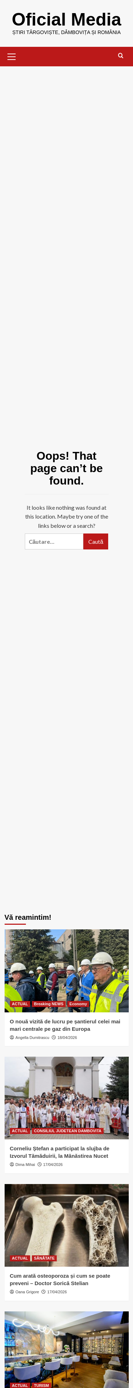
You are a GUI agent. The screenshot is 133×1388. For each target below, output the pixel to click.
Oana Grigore (27, 1292)
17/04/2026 (53, 1164)
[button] (12, 56)
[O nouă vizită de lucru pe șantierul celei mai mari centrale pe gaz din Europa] (67, 970)
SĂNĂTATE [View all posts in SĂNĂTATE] (44, 1258)
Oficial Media (66, 19)
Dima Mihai (25, 1164)
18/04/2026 (67, 1037)
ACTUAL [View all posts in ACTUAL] (20, 1004)
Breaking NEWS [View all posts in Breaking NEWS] (48, 1004)
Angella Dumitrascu (32, 1037)
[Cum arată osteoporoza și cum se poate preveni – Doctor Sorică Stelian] (67, 1225)
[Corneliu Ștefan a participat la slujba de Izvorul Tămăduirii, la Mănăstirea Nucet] (67, 1098)
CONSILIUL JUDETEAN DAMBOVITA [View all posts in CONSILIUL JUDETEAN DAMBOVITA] (67, 1131)
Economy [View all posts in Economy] (78, 1004)
